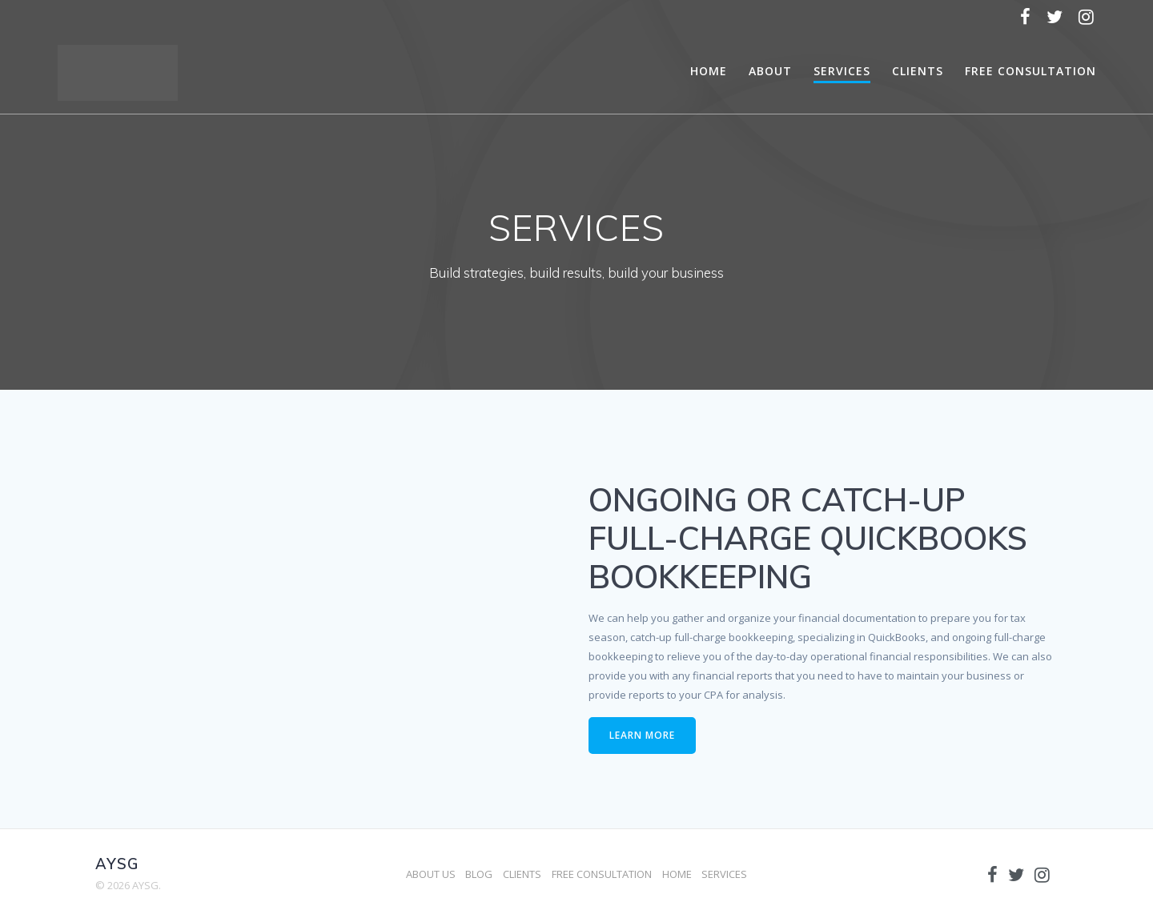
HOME (708, 70)
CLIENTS (917, 70)
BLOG (478, 874)
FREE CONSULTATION (1030, 70)
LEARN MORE (642, 735)
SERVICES (842, 70)
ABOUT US (431, 874)
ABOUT (770, 70)
